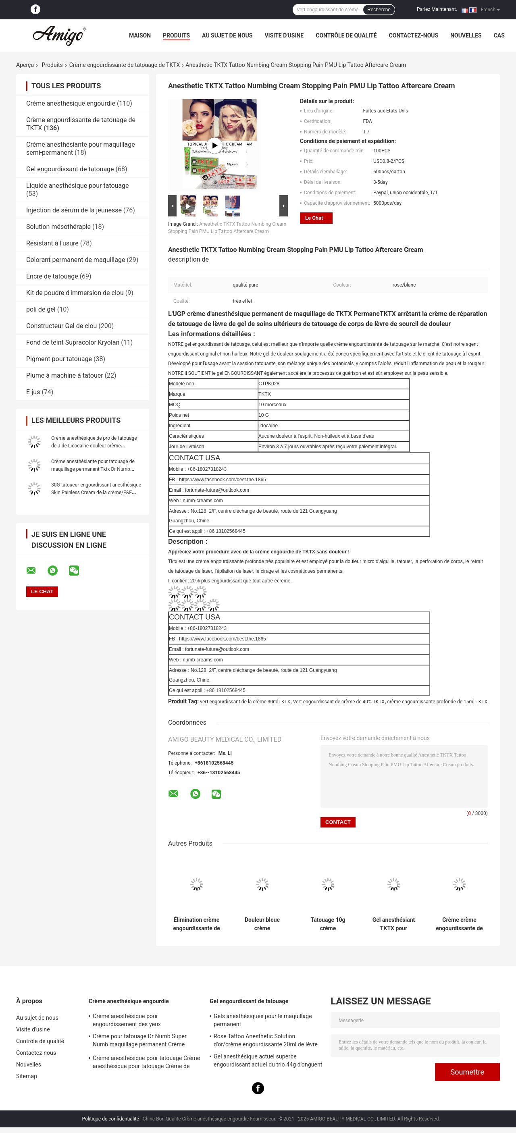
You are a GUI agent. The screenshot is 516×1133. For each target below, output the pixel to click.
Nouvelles (465, 35)
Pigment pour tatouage (59, 359)
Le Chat (314, 218)
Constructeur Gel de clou (61, 326)
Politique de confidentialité (110, 1119)
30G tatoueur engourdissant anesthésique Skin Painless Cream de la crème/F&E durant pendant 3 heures (96, 492)
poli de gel (41, 309)
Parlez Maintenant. (437, 9)
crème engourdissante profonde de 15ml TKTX (437, 702)
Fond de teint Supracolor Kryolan (72, 342)
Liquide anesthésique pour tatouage (77, 185)
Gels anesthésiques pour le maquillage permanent (263, 1020)
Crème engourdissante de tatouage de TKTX (124, 65)
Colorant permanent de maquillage (75, 260)
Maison (140, 35)
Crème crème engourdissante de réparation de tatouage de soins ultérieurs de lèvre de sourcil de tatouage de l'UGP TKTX (459, 924)
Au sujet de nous (227, 35)
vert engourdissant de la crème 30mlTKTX (245, 702)
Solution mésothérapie (58, 227)
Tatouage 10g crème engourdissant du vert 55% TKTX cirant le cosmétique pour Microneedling (328, 924)
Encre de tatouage (52, 276)
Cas (499, 35)
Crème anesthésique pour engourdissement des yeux (127, 1020)
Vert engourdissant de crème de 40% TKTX (339, 702)
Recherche (379, 9)
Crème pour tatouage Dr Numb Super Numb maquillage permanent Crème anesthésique (140, 1041)
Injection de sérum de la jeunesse (74, 210)
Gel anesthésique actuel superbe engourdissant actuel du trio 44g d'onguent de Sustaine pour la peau (268, 1061)
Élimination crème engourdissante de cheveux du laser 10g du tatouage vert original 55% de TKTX (196, 924)
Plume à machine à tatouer (64, 375)
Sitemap (26, 1076)
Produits (176, 35)
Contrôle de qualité (346, 35)
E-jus (33, 392)
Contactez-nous (414, 35)
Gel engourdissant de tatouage (70, 169)
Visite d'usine (284, 35)
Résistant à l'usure (52, 243)
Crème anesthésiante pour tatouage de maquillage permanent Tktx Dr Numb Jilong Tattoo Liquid (93, 469)
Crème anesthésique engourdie (70, 103)
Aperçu (25, 65)
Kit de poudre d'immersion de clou (75, 293)
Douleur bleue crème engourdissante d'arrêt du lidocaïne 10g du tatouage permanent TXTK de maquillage (262, 924)
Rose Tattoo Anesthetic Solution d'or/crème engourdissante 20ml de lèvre (266, 1040)
